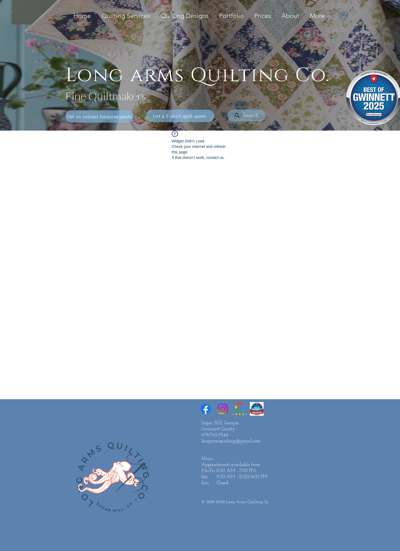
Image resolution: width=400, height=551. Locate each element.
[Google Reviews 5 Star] (240, 409)
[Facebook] (206, 409)
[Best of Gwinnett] (257, 409)
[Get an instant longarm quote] (99, 116)
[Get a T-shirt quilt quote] (180, 116)
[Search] (246, 115)
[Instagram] (223, 409)
